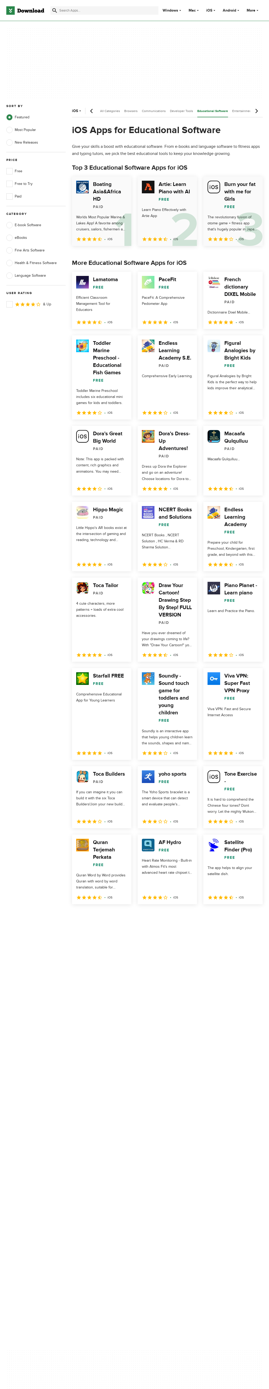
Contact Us (82, 1180)
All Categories (110, 111)
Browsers (131, 111)
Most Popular (21, 130)
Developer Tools (181, 111)
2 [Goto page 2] (91, 915)
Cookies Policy (152, 1180)
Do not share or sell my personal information (160, 1191)
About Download (87, 1162)
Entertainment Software (249, 111)
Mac (192, 10)
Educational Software (212, 111)
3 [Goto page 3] (105, 915)
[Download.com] (25, 10)
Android (229, 10)
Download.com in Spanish (94, 1189)
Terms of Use (151, 1171)
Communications (154, 111)
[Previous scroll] (91, 111)
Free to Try (19, 184)
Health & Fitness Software (31, 263)
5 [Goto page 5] (132, 915)
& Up (28, 304)
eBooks (16, 238)
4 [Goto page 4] (118, 915)
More (253, 10)
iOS (209, 10)
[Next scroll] (256, 111)
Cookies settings (154, 1203)
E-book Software (23, 225)
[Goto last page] (253, 916)
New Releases (22, 142)
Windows (170, 10)
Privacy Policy (152, 1162)
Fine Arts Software (25, 250)
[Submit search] (54, 10)
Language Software (26, 275)
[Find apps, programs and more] (104, 10)
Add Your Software (89, 1171)
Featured (17, 117)
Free (14, 171)
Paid (14, 196)
